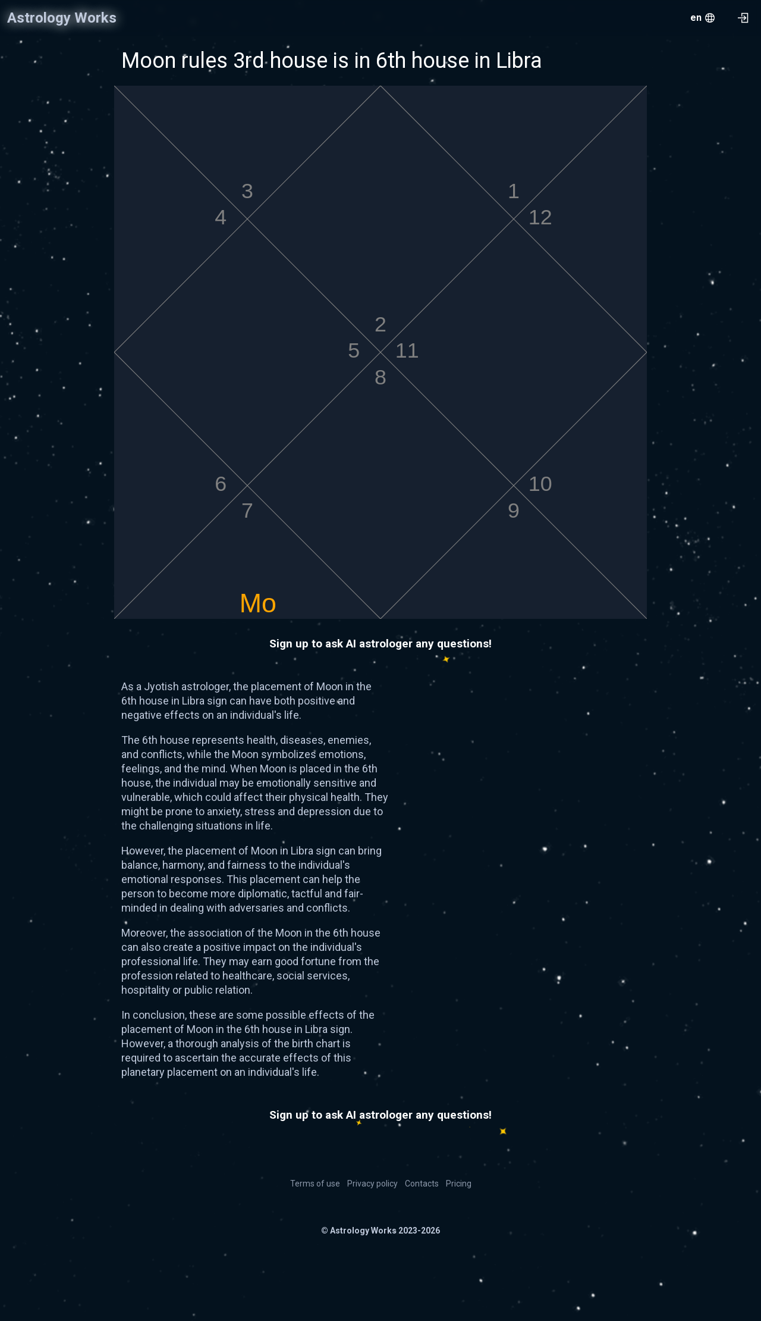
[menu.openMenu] (702, 18)
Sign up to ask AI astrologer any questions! (380, 643)
